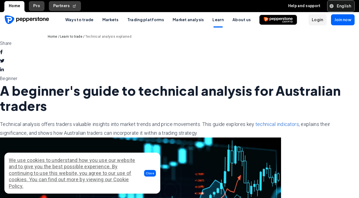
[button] (150, 173)
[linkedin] (2, 69)
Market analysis (188, 19)
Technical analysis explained (108, 36)
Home (14, 6)
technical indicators (277, 124)
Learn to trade (71, 36)
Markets (110, 19)
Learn (218, 19)
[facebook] (1, 52)
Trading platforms (145, 19)
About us (241, 19)
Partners (65, 6)
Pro (36, 6)
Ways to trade (79, 19)
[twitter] (2, 61)
